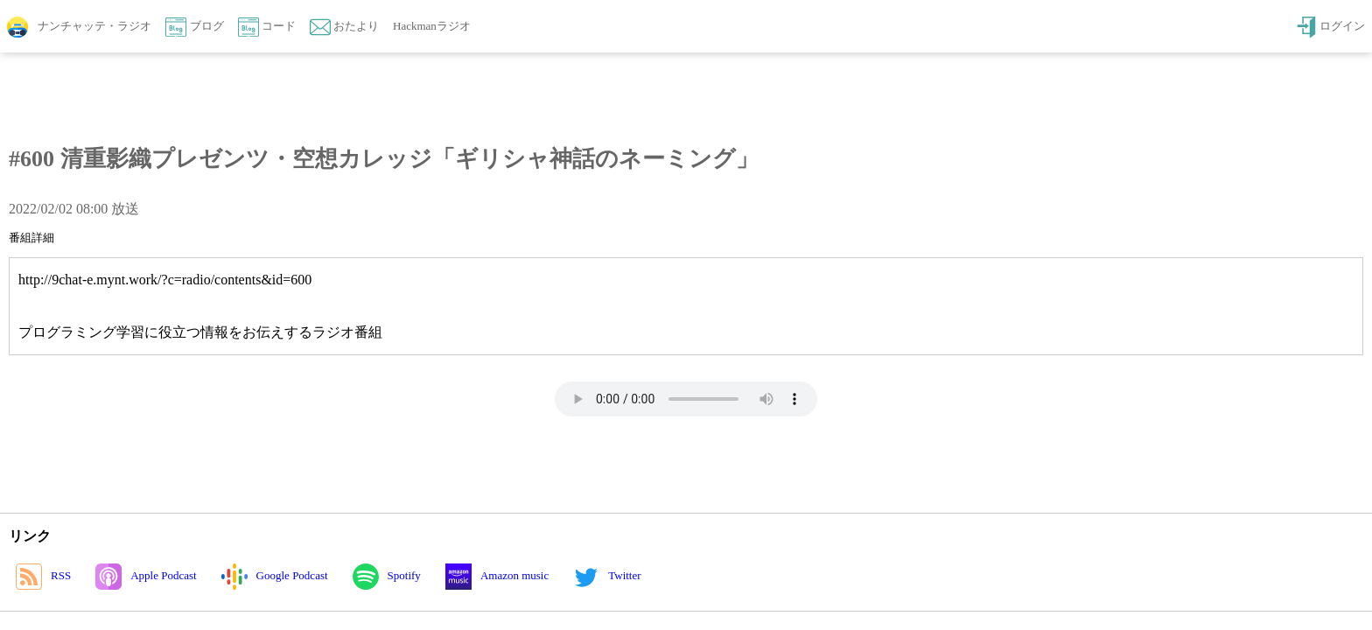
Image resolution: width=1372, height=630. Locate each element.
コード (267, 27)
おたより (344, 27)
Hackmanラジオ (432, 25)
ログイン (1330, 27)
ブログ (194, 27)
